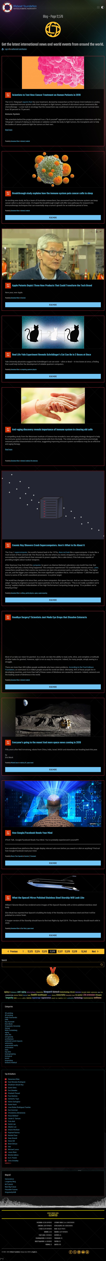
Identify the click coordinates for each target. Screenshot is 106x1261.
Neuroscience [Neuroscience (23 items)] (19, 998)
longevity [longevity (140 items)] (9, 998)
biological (8, 1056)
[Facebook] (70, 1252)
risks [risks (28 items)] (57, 998)
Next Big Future (10, 1187)
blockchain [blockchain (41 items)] (78, 992)
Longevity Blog (10, 1182)
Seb (9, 1147)
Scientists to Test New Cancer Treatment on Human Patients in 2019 (46, 95)
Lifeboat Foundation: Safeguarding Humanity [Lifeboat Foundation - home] (48, 7)
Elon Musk (23, 928)
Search (101, 964)
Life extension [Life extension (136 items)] (89, 995)
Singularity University (12, 1026)
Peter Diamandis (11, 1017)
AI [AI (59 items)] (10, 992)
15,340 (84, 951)
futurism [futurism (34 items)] (25, 995)
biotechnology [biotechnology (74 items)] (65, 992)
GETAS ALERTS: (58, 1226)
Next (94, 951)
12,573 (30, 951)
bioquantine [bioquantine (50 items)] (39, 992)
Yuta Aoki (11, 1121)
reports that (27, 102)
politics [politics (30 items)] (24, 998)
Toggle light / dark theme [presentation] (102, 7)
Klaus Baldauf (13, 1116)
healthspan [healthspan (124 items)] (42, 995)
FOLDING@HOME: (40, 1238)
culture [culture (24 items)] (99, 992)
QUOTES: (56, 1244)
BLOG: (55, 1229)
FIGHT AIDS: (42, 1235)
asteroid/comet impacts (13, 1041)
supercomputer (21, 552)
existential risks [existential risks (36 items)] (9, 995)
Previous (14, 951)
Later (96, 567)
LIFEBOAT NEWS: (58, 1222)
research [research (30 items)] (53, 998)
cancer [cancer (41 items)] (88, 992)
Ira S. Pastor (12, 1158)
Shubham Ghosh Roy (15, 1085)
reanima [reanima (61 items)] (28, 998)
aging (7, 1032)
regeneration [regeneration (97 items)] (46, 998)
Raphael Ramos (14, 1133)
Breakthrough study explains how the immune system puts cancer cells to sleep (52, 193)
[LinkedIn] (79, 1252)
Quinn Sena (12, 1088)
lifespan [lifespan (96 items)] (98, 995)
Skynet (7, 1028)
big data (8, 1052)
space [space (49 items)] (65, 998)
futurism (23, 298)
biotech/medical (25, 141)
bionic (7, 1058)
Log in (7, 49)
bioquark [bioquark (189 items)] (48, 991)
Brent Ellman (12, 1144)
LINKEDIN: (40, 1226)
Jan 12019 (8, 617)
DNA (6, 1020)
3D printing (9, 1013)
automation (9, 1048)
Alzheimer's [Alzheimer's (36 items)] (14, 992)
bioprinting (9, 1060)
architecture (9, 1039)
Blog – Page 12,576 (53, 17)
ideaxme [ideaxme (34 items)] (54, 995)
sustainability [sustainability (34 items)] (70, 998)
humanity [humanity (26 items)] (49, 995)
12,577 (60, 951)
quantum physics (32, 369)
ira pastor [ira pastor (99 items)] (79, 995)
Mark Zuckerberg (11, 1030)
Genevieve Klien (15, 141)
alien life (8, 1035)
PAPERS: (56, 1241)
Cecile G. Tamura (14, 1119)
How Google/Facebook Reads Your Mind (32, 833)
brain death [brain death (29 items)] (83, 992)
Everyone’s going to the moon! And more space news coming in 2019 (46, 743)
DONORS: (46, 1232)
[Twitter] (74, 1252)
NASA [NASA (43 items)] (15, 998)
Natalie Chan (12, 1135)
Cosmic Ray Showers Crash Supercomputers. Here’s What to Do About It (48, 545)
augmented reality (11, 1045)
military (23, 593)
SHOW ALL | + (8, 1163)
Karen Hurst (12, 1104)
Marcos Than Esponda (17, 856)
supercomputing (42, 593)
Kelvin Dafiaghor (14, 1102)
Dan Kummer (13, 1110)
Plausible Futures (11, 1190)
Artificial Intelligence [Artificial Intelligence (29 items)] (31, 992)
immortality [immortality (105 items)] (60, 995)
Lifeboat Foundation (15, 1252)
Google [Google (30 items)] (29, 995)
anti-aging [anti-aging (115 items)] (21, 992)
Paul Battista (12, 1096)
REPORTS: (57, 1235)
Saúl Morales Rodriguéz (16, 1082)
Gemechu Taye (13, 1099)
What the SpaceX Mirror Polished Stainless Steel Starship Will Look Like (48, 898)
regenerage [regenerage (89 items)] (36, 998)
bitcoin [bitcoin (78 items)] (72, 992)
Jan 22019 (8, 95)
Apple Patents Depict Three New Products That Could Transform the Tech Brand (52, 286)
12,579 (74, 951)
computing (24, 369)
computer (37, 565)
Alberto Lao (12, 1127)
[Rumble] (87, 1252)
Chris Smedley (13, 1161)
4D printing (9, 1015)
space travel (30, 762)
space (36, 593)
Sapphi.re (34, 1252)
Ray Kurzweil (9, 1022)
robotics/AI (23, 762)
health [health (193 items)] (34, 994)
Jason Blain (12, 1152)
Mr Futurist (9, 1184)
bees (6, 1050)
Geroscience (9, 1179)
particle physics (30, 593)
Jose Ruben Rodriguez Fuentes (19, 1107)
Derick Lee (12, 1124)
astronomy (9, 1043)
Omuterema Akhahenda (16, 1113)
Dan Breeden (12, 1090)
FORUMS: (47, 1244)
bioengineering (10, 1054)
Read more (8, 130)
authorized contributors (19, 49)
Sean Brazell (12, 1138)
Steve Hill (11, 1141)
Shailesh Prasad (14, 1093)
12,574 (37, 951)
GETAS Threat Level (53, 1215)
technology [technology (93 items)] (78, 998)
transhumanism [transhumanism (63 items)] (88, 998)
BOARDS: (56, 1232)
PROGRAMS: (57, 1238)
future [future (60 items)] (21, 995)
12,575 (44, 951)
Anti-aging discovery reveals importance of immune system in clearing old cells (52, 430)
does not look (64, 552)
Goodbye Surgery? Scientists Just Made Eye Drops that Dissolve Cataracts (49, 617)
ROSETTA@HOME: (39, 1241)
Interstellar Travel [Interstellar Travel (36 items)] (70, 995)
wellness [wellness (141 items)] (97, 998)
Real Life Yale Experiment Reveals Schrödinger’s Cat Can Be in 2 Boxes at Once (51, 355)
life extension (34, 461)
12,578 (67, 951)
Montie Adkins (13, 1155)
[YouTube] (83, 1252)
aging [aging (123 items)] (6, 992)
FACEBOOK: (40, 1222)
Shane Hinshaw (13, 1130)
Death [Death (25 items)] (102, 992)
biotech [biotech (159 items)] (56, 992)
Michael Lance (14, 762)
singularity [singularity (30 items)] (60, 998)
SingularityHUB (10, 1192)
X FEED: (41, 1229)
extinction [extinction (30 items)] (16, 995)
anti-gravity (9, 1037)
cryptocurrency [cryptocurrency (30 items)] (94, 992)
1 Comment (33, 856)
